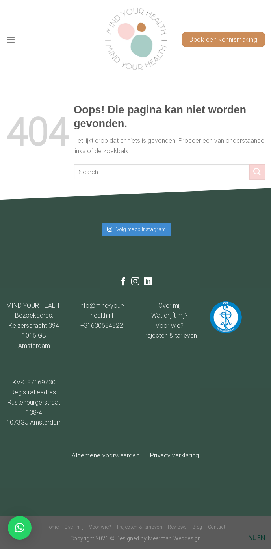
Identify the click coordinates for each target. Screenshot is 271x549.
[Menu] (10, 39)
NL (252, 538)
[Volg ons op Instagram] (135, 282)
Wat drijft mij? (169, 315)
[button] (20, 528)
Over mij (169, 305)
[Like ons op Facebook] (123, 282)
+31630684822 (101, 325)
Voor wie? (170, 325)
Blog (197, 527)
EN (261, 538)
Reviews (177, 527)
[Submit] (257, 171)
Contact (217, 527)
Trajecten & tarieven (169, 335)
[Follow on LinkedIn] (148, 282)
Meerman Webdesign (174, 538)
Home (52, 527)
